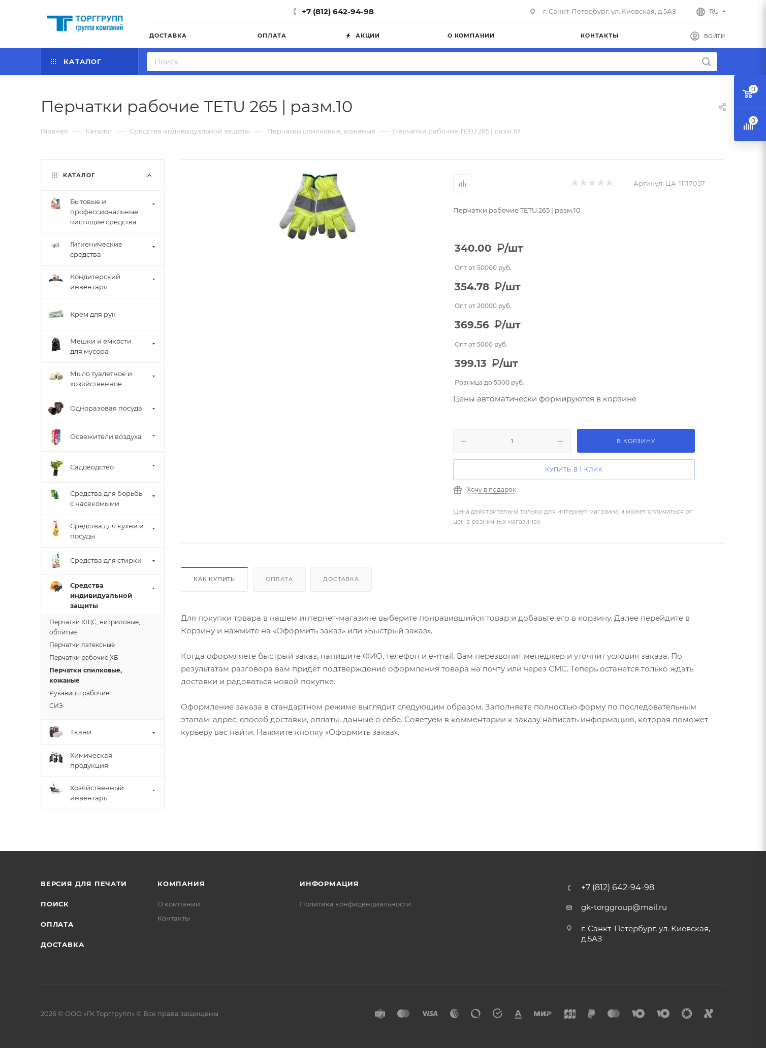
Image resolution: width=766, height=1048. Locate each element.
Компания (181, 884)
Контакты (173, 918)
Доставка (341, 579)
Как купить (214, 579)
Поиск (55, 904)
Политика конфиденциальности (355, 904)
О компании (178, 904)
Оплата (279, 579)
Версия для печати (84, 884)
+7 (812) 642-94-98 (338, 11)
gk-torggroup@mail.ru (624, 907)
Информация (329, 884)
